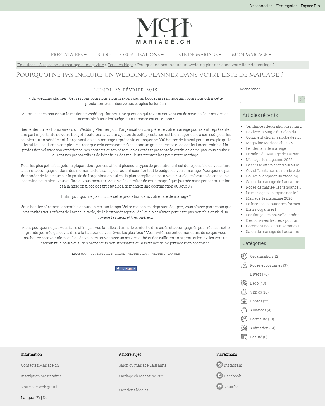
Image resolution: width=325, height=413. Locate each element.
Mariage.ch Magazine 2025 (142, 375)
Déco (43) (258, 283)
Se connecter (261, 5)
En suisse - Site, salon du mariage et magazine (60, 64)
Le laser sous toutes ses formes (273, 203)
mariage (88, 254)
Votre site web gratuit (40, 386)
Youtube (231, 386)
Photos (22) (259, 301)
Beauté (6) (258, 336)
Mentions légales (134, 389)
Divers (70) (259, 274)
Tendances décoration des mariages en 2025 (284, 126)
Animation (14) (262, 327)
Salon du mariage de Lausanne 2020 (277, 181)
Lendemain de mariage (266, 148)
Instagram (233, 365)
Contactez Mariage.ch (40, 365)
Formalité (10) (262, 318)
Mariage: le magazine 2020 (269, 198)
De (45, 397)
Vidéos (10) (259, 292)
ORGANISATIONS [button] (140, 54)
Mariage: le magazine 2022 (269, 159)
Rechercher (250, 89)
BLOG (104, 54)
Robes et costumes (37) (269, 265)
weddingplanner (165, 254)
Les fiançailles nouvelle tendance (275, 214)
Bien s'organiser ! (261, 209)
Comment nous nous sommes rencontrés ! (282, 225)
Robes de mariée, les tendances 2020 (278, 187)
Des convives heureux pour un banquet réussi (285, 220)
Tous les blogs (120, 64)
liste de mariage (111, 254)
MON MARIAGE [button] (249, 54)
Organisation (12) (264, 256)
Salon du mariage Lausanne (143, 365)
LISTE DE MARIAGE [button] (196, 54)
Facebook (232, 375)
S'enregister (286, 5)
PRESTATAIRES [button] (67, 54)
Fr (38, 397)
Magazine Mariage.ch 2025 (269, 142)
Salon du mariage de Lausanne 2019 (277, 231)
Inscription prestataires (41, 375)
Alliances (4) (260, 310)
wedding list (138, 254)
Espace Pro (310, 5)
